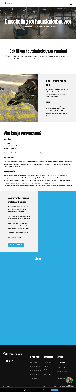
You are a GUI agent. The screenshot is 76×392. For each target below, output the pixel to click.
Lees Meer (60, 390)
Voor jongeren (34, 374)
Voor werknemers (36, 370)
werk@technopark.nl (63, 372)
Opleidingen (28, 26)
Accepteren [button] (54, 390)
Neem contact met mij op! (16, 245)
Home (21, 26)
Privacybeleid (55, 386)
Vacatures (33, 362)
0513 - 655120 (61, 368)
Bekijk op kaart (48, 374)
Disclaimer (46, 386)
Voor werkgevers (35, 366)
